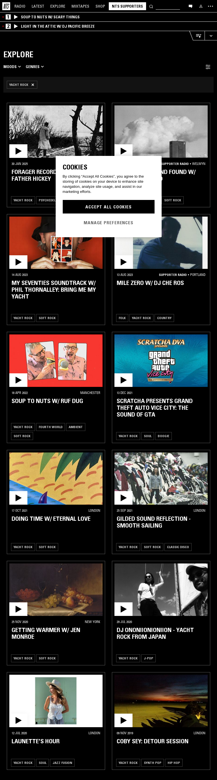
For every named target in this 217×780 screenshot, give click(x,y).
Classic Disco (178, 547)
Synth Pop (152, 763)
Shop (100, 6)
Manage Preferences (108, 222)
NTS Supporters (127, 6)
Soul (147, 436)
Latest (38, 6)
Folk (122, 318)
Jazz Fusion (62, 763)
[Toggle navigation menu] (210, 6)
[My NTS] (200, 6)
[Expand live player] (211, 35)
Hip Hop (174, 763)
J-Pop (148, 658)
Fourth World (50, 427)
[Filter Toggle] (208, 66)
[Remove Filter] (22, 85)
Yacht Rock (23, 200)
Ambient (76, 427)
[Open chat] (190, 6)
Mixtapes (80, 6)
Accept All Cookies (108, 207)
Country (164, 318)
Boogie (163, 436)
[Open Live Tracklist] (197, 35)
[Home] (6, 6)
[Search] (151, 6)
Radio (19, 6)
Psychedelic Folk (52, 200)
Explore (57, 6)
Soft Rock (172, 200)
